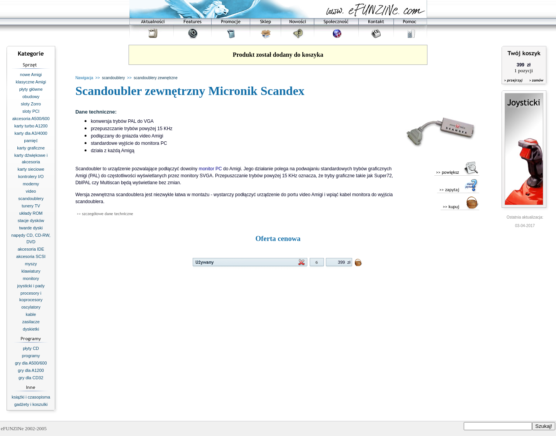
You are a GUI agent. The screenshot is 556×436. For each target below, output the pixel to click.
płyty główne (31, 89)
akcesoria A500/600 (31, 118)
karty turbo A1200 (30, 126)
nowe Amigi (31, 74)
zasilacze (30, 321)
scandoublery (30, 198)
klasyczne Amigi (31, 82)
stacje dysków (31, 220)
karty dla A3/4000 (30, 133)
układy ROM (31, 213)
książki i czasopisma (31, 397)
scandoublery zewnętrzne (155, 78)
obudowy (30, 96)
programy (31, 355)
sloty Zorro (31, 104)
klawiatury (31, 271)
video (31, 191)
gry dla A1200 (31, 370)
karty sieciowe (30, 169)
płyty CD (31, 348)
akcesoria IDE (31, 249)
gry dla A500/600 (31, 363)
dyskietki (31, 329)
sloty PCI (30, 111)
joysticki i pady (31, 285)
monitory (31, 278)
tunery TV (31, 206)
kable (31, 314)
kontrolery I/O (31, 176)
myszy (31, 263)
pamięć (30, 140)
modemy (31, 184)
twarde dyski (30, 228)
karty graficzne (31, 148)
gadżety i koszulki (30, 404)
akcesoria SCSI (31, 256)
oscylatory (31, 307)
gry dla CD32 (31, 377)
